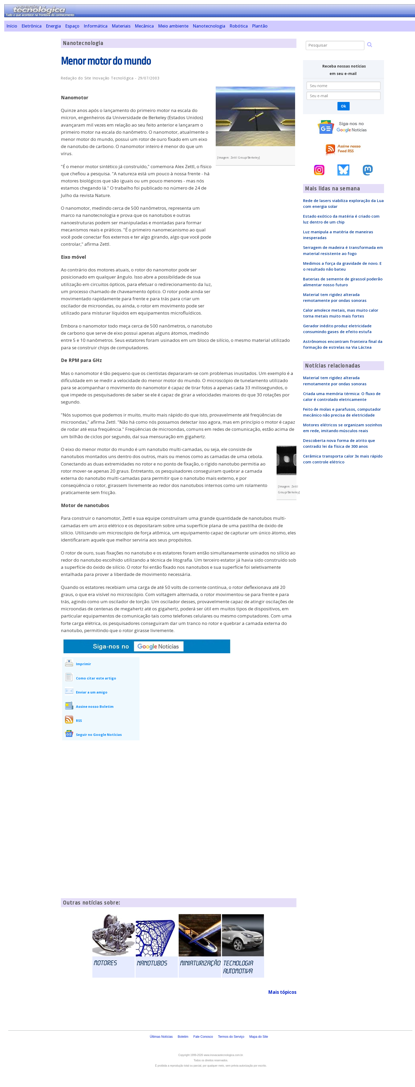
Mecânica (144, 26)
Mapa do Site (258, 1037)
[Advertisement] (31, 118)
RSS (79, 720)
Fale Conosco (203, 1037)
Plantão (260, 26)
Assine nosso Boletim (95, 706)
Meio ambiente (173, 26)
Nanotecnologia (209, 26)
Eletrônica (31, 26)
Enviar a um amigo (91, 692)
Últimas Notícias (161, 1037)
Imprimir (83, 663)
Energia (53, 26)
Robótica (238, 26)
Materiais (121, 26)
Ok (343, 106)
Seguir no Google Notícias (99, 734)
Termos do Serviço (231, 1037)
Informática (95, 26)
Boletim (183, 1037)
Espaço (72, 26)
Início (11, 26)
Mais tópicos (282, 992)
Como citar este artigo (96, 678)
